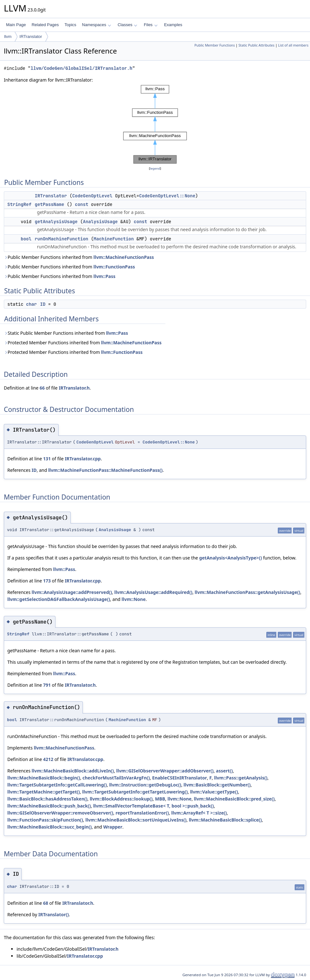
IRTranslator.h (74, 388)
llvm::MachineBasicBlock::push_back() (49, 806)
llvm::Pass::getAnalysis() (240, 778)
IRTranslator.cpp (83, 459)
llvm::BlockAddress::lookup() (121, 799)
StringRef (19, 204)
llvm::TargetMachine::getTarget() (43, 792)
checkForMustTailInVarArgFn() (116, 778)
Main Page (16, 24)
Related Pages (45, 24)
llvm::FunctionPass (114, 267)
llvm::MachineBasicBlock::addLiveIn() (73, 771)
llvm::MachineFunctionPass (123, 257)
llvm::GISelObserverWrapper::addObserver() (165, 771)
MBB (160, 799)
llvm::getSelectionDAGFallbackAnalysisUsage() (58, 599)
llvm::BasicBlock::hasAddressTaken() (47, 799)
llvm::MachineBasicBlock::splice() (225, 820)
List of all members (293, 45)
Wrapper (112, 827)
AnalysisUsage (100, 221)
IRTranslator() (53, 914)
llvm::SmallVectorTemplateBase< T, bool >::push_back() (153, 806)
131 (47, 459)
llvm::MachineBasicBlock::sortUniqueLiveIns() (135, 820)
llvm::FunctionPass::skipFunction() (45, 820)
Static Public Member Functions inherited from (66, 333)
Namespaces (96, 24)
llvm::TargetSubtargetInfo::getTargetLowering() (135, 792)
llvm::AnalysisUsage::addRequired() (153, 592)
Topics (70, 24)
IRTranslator (30, 36)
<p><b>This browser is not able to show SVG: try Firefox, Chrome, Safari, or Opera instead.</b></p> (155, 124)
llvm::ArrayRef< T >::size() (199, 813)
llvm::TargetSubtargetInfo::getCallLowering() (57, 785)
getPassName (49, 204)
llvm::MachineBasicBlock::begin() (43, 778)
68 (45, 903)
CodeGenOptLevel (92, 196)
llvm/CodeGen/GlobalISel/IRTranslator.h (81, 68)
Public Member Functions (214, 45)
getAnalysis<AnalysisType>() (230, 558)
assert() (224, 771)
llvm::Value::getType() (214, 792)
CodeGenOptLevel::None (167, 196)
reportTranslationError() (142, 813)
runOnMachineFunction (61, 239)
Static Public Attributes (256, 45)
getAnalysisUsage (56, 221)
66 (42, 388)
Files (150, 24)
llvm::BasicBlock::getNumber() (217, 785)
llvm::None (134, 599)
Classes (127, 24)
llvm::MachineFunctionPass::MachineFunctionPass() (105, 470)
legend (155, 168)
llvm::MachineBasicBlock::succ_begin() (49, 827)
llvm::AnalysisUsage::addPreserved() (72, 592)
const (81, 204)
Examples (173, 24)
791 (47, 685)
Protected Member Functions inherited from (83, 343)
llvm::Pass (104, 276)
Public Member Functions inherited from (79, 257)
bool (26, 239)
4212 (48, 759)
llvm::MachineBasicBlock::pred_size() (234, 799)
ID (43, 304)
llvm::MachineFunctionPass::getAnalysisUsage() (247, 592)
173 (47, 581)
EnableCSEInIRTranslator (179, 778)
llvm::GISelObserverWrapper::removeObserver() (60, 813)
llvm (7, 36)
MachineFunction (114, 239)
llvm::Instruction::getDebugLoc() (145, 785)
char (31, 304)
